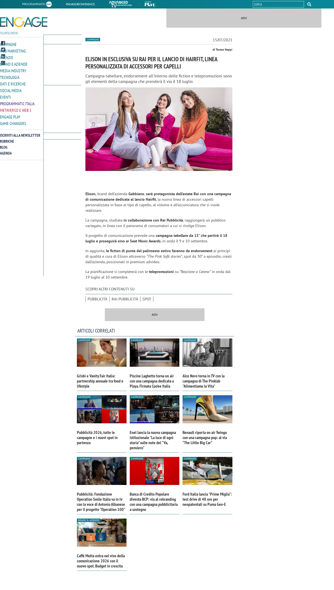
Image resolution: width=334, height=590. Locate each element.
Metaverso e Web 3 (15, 108)
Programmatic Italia (17, 101)
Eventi (5, 95)
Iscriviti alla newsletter (20, 132)
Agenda (6, 150)
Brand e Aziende (13, 63)
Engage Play (10, 114)
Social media (11, 89)
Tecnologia (9, 76)
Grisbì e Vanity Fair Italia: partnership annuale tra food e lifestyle (100, 381)
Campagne (8, 44)
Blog (3, 144)
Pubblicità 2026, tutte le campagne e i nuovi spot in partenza (97, 437)
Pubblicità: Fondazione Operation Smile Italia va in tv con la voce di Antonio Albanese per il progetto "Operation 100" (101, 502)
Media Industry (13, 70)
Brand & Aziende (88, 520)
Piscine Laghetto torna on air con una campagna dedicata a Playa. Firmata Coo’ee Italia (152, 381)
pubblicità (97, 299)
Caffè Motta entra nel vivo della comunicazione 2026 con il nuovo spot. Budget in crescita (101, 561)
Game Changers (13, 121)
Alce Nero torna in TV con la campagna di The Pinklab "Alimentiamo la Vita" (204, 381)
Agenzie (6, 57)
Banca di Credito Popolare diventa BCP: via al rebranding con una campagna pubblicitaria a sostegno (154, 502)
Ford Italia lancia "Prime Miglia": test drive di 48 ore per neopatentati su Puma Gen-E (207, 499)
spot (147, 299)
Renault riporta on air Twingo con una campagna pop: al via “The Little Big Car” (205, 437)
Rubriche (7, 138)
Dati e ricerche (13, 82)
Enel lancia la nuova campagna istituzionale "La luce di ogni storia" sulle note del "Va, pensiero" (153, 440)
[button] (309, 4)
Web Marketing (13, 50)
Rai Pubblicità (125, 299)
